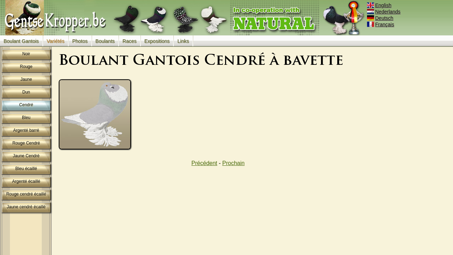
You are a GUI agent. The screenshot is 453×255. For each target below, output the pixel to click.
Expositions (157, 41)
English (379, 5)
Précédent (204, 163)
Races (129, 41)
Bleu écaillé (26, 168)
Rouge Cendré (26, 143)
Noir (26, 53)
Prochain (233, 163)
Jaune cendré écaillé (26, 206)
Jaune (26, 79)
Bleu (26, 117)
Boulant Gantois (21, 41)
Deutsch (380, 18)
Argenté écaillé (26, 181)
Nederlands (384, 12)
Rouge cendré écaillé (26, 194)
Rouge (26, 66)
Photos (80, 41)
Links (183, 41)
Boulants (105, 41)
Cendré (26, 104)
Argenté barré (26, 130)
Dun (26, 92)
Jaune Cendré (26, 155)
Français (381, 24)
